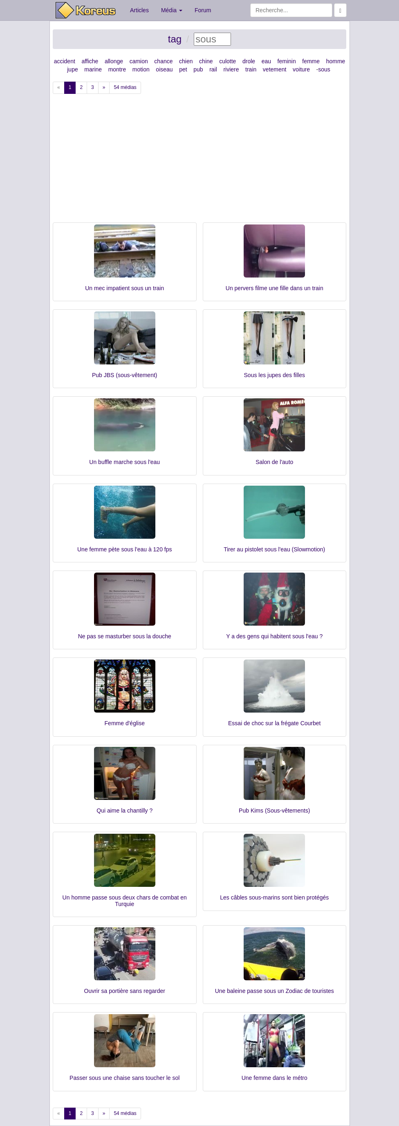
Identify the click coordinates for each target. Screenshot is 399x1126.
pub (198, 69)
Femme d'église (125, 723)
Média (171, 10)
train (250, 69)
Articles (139, 10)
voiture (301, 69)
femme (311, 61)
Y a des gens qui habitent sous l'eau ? (274, 636)
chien (186, 61)
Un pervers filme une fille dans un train (274, 288)
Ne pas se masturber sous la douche (124, 636)
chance (163, 61)
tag (175, 38)
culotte (227, 61)
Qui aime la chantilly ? (124, 810)
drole (248, 61)
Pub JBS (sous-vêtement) (124, 375)
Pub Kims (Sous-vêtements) (274, 810)
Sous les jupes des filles (274, 375)
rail (213, 69)
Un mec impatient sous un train (124, 288)
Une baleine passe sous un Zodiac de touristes (274, 991)
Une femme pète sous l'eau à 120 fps (124, 549)
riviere (231, 69)
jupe (72, 69)
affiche (89, 61)
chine (206, 61)
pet (183, 69)
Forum (203, 10)
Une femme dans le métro (274, 1078)
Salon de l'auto (274, 462)
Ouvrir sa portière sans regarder (124, 991)
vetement (275, 69)
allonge (114, 61)
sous (324, 69)
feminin (287, 61)
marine (93, 69)
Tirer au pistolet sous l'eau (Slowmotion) (274, 549)
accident (64, 61)
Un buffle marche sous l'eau (124, 462)
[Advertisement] (199, 161)
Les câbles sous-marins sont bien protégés (274, 897)
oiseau (164, 69)
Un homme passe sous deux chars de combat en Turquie (125, 900)
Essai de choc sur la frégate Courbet (274, 723)
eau (266, 61)
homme (335, 61)
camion (139, 61)
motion (141, 69)
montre (117, 69)
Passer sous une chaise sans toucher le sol (124, 1078)
